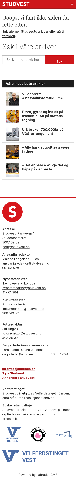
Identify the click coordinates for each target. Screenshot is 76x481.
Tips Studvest (13, 373)
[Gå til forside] (15, 4)
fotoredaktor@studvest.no (22, 333)
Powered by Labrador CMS (38, 475)
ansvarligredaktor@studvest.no (25, 263)
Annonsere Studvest (18, 378)
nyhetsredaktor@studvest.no (24, 288)
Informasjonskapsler (18, 369)
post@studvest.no (16, 247)
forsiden (8, 36)
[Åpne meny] (72, 4)
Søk (59, 61)
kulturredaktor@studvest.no (23, 309)
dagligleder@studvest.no (20, 354)
